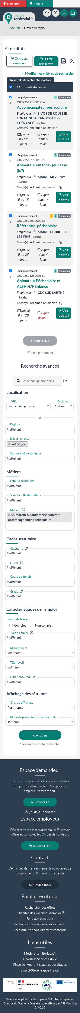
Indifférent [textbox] (14, 653)
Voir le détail (63, 136)
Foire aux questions (40, 918)
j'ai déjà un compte (40, 812)
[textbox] (28, 406)
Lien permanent (40, 353)
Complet (20, 625)
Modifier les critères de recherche (47, 73)
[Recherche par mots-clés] (41, 381)
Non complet (44, 625)
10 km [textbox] (59, 406)
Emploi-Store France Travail (40, 970)
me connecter (40, 846)
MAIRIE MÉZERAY (49, 177)
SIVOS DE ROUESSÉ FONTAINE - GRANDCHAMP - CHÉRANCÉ (42, 118)
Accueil (15, 28)
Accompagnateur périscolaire (42, 107)
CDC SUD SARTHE (48, 292)
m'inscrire (40, 802)
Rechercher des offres (40, 907)
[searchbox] (40, 429)
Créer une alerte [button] (46, 61)
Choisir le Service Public (40, 959)
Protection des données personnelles (40, 924)
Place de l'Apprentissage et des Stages (40, 964)
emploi (36, 4)
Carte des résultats (19, 60)
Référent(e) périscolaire (37, 225)
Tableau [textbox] (13, 722)
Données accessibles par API (47, 1003)
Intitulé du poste (31, 87)
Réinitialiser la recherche (40, 744)
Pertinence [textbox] (15, 707)
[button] (65, 380)
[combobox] (28, 406)
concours (11, 4)
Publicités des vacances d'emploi (38, 913)
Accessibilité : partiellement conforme (40, 930)
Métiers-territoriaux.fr (40, 953)
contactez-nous (40, 884)
